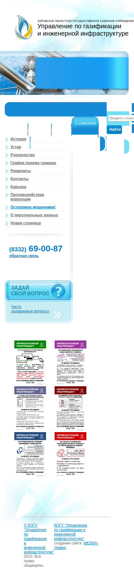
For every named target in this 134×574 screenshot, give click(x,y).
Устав (15, 147)
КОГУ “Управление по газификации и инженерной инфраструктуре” (70, 532)
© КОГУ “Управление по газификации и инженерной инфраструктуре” (39, 538)
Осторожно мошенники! (33, 207)
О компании (85, 123)
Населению (18, 143)
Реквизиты (20, 171)
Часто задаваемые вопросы (30, 308)
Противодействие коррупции (27, 196)
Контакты (19, 179)
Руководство (22, 155)
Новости (62, 130)
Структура (17, 130)
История (18, 139)
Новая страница (25, 223)
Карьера (18, 187)
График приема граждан (33, 163)
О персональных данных (34, 215)
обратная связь (24, 256)
